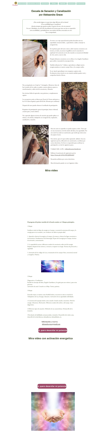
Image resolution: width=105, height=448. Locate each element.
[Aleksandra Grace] (33, 3)
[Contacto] (72, 3)
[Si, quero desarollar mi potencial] (52, 330)
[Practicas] (80, 3)
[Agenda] (63, 3)
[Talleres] (45, 3)
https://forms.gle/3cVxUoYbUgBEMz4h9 (62, 155)
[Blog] (54, 3)
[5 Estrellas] (22, 3)
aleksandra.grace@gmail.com (73, 149)
